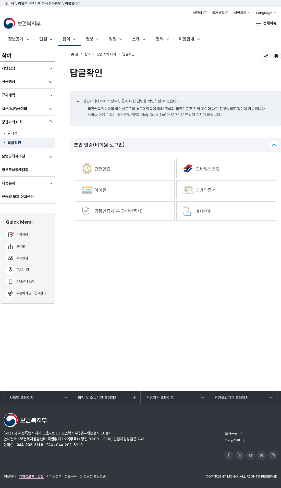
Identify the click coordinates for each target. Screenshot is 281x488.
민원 (43, 39)
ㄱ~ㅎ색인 (235, 440)
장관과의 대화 (19, 123)
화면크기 (240, 13)
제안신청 (15, 70)
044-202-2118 (30, 444)
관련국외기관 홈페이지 (231, 399)
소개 (136, 39)
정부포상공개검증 (15, 169)
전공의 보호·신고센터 (18, 196)
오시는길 (234, 433)
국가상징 (218, 13)
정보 (89, 39)
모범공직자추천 (20, 158)
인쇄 (276, 56)
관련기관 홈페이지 (160, 399)
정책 (159, 39)
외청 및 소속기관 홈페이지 (97, 399)
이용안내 (186, 39)
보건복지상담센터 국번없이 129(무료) (49, 438)
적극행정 (15, 83)
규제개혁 (15, 97)
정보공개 (15, 39)
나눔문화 (15, 185)
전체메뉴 (269, 23)
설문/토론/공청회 (21, 110)
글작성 (12, 133)
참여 (66, 39)
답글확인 (14, 142)
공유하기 (266, 56)
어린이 (197, 13)
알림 (113, 39)
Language (264, 13)
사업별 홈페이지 (21, 399)
